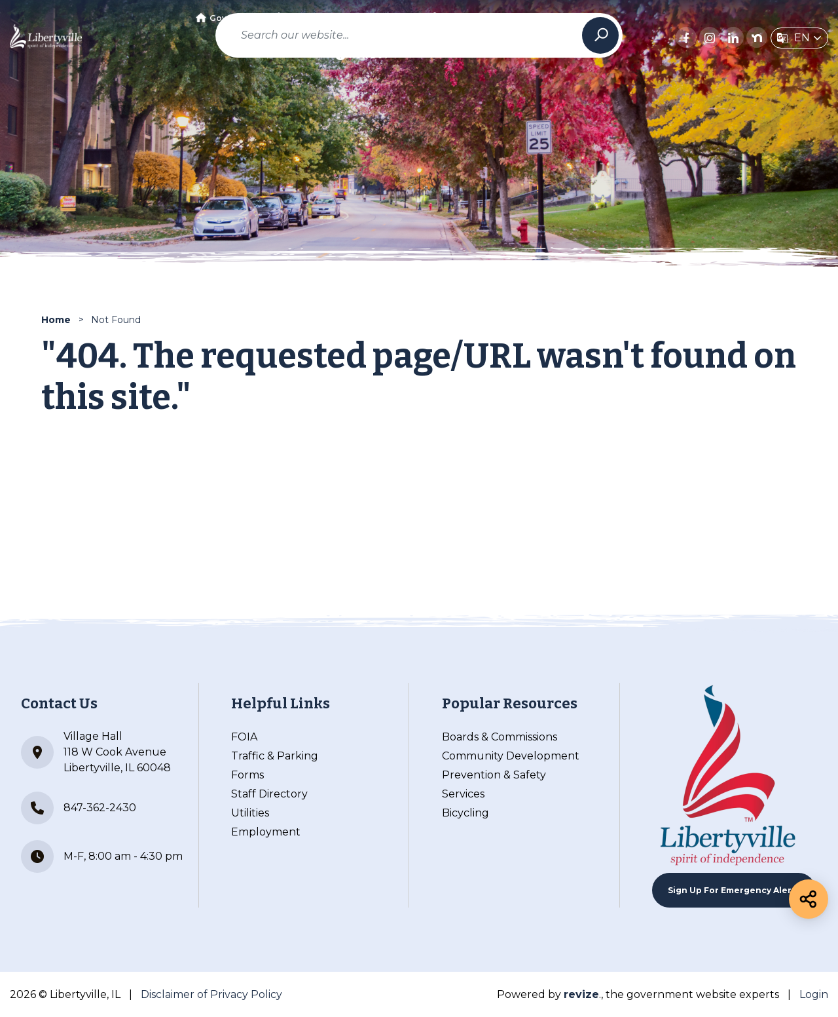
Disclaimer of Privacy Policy (211, 994)
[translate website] (799, 38)
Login (813, 994)
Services (463, 794)
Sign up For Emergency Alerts (734, 890)
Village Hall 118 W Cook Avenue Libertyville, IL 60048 (96, 752)
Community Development (510, 756)
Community (386, 17)
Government (229, 18)
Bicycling (465, 813)
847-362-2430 (78, 808)
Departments (308, 17)
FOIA (244, 737)
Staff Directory (269, 794)
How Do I (361, 55)
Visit (510, 17)
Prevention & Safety (494, 775)
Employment (266, 832)
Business (455, 17)
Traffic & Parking (274, 756)
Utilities (250, 813)
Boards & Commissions (499, 737)
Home (56, 320)
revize (581, 994)
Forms (247, 775)
